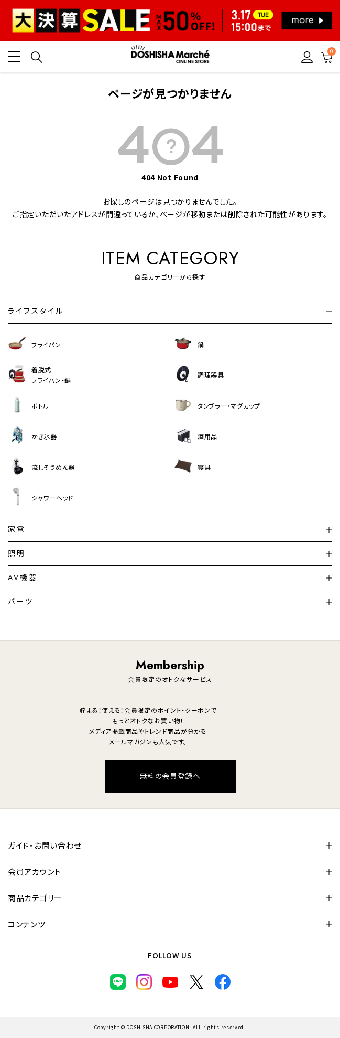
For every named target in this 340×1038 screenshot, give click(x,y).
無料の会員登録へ (170, 776)
